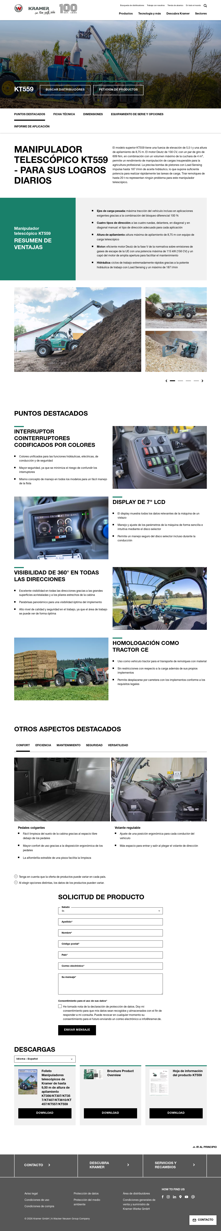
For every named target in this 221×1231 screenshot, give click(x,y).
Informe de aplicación (32, 127)
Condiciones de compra (39, 1206)
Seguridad (94, 745)
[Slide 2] (180, 381)
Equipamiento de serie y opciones (137, 114)
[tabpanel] (62, 813)
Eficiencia (43, 745)
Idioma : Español (27, 1059)
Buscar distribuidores (65, 90)
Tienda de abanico (175, 5)
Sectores (201, 14)
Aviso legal (31, 1193)
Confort (23, 745)
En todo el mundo (193, 5)
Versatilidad (118, 745)
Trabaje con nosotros (156, 5)
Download (45, 1113)
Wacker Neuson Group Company (71, 1218)
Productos (126, 14)
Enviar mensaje (77, 1030)
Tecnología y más (149, 14)
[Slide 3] (188, 381)
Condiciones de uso (37, 1200)
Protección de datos (86, 1193)
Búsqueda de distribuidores (132, 5)
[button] (166, 380)
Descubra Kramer (178, 14)
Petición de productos (118, 90)
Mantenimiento (68, 745)
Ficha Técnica (64, 114)
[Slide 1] (172, 381)
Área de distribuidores (136, 1193)
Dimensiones (93, 114)
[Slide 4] (196, 381)
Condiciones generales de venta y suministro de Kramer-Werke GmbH (139, 1204)
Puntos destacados (29, 114)
